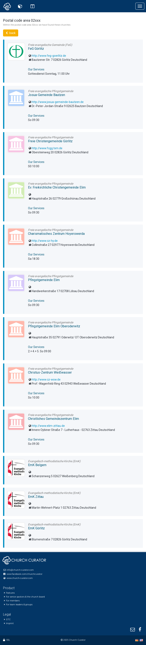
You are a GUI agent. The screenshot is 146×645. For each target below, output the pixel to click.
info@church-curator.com (20, 570)
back (11, 33)
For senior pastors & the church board (25, 596)
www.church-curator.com (20, 578)
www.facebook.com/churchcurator (24, 574)
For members (13, 600)
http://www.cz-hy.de (45, 240)
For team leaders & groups (19, 604)
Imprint (10, 623)
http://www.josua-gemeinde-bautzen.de (58, 102)
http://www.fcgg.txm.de (47, 148)
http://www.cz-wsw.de (46, 379)
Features (10, 593)
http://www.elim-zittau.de (48, 425)
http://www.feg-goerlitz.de (49, 55)
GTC (8, 619)
